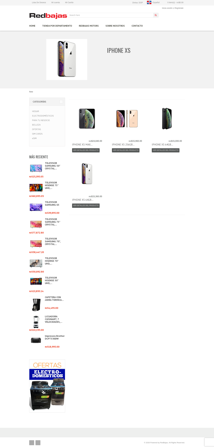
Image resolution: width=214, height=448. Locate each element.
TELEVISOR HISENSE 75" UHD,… (51, 185)
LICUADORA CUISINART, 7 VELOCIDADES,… (53, 319)
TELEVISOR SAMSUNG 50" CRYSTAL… (52, 165)
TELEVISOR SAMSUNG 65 (52, 203)
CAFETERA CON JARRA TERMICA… (54, 298)
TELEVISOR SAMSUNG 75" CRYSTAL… (52, 222)
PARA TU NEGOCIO (41, 120)
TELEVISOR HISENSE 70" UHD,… (51, 261)
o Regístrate (178, 8)
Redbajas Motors (89, 25)
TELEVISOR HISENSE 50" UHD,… (51, 280)
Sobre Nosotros (115, 25)
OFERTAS (36, 129)
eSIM (34, 138)
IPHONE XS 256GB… (123, 144)
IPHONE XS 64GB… (162, 144)
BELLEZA (36, 124)
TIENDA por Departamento (57, 25)
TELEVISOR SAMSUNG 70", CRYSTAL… (52, 241)
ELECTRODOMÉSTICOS (43, 115)
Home (31, 91)
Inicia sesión (167, 8)
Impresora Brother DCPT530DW (55, 337)
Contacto (137, 25)
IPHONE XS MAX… (82, 144)
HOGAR (35, 111)
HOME (32, 25)
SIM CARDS (37, 133)
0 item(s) (175, 2)
